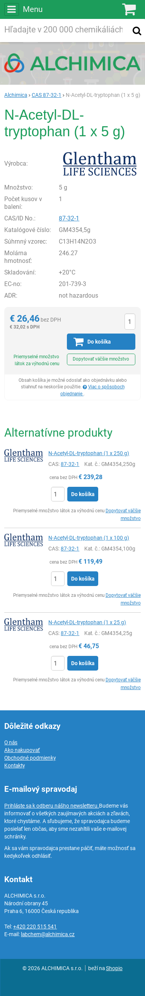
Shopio (114, 968)
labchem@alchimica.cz (48, 934)
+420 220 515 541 (35, 926)
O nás (10, 742)
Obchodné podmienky (30, 758)
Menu (23, 9)
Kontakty (14, 765)
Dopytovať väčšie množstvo (101, 359)
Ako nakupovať (22, 750)
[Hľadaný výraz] (65, 30)
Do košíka (82, 494)
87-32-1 (69, 218)
